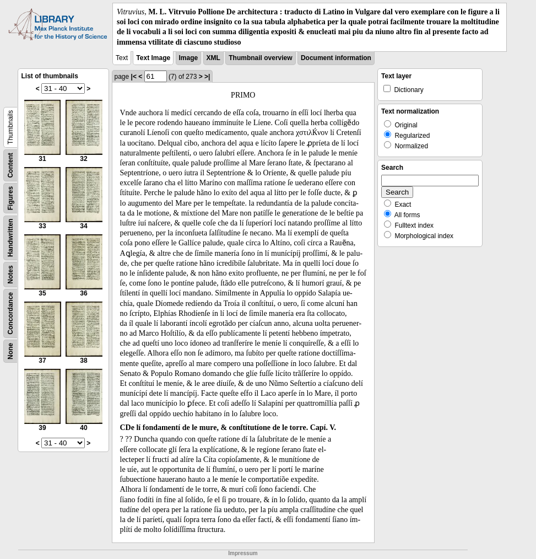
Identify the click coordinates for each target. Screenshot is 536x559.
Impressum (242, 553)
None (10, 351)
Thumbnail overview (260, 58)
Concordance (10, 313)
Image (188, 58)
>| (207, 76)
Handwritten (10, 237)
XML (213, 58)
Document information (336, 58)
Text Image (153, 58)
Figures (10, 198)
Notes (10, 274)
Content (10, 165)
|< (134, 76)
